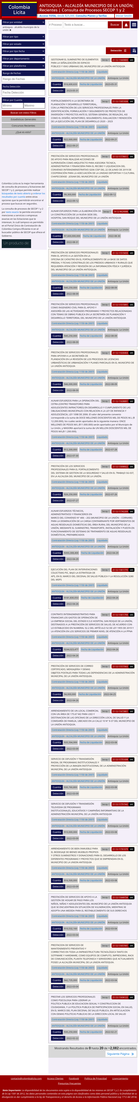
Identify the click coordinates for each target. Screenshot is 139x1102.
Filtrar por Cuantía (12, 100)
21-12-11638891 (120, 401)
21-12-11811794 (120, 614)
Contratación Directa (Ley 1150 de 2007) (73, 71)
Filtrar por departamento (16, 58)
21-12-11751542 (120, 804)
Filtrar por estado (12, 44)
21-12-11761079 (120, 849)
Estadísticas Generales (23, 119)
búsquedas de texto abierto (16, 193)
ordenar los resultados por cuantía (23, 195)
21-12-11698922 (120, 466)
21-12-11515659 (120, 253)
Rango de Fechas (12, 73)
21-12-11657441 (120, 945)
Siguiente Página (121, 1054)
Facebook (74, 1078)
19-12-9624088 (121, 211)
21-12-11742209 (120, 511)
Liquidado (102, 71)
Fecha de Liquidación (91, 84)
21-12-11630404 (120, 352)
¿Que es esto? (23, 132)
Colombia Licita (19, 9)
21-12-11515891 (120, 304)
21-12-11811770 (120, 569)
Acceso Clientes (55, 1078)
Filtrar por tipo (10, 36)
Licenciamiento (120, 1078)
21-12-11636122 (120, 997)
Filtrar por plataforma (14, 65)
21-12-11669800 (120, 60)
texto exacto (12, 212)
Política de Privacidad (95, 1078)
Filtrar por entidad (12, 22)
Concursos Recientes (23, 125)
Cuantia (57, 84)
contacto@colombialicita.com (26, 1078)
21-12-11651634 (120, 101)
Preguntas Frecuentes (69, 1083)
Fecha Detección (11, 86)
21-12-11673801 (120, 711)
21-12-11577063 (120, 666)
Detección (116, 50)
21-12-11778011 (120, 156)
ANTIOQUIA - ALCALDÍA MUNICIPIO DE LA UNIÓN (78, 78)
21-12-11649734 (120, 897)
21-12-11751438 (120, 759)
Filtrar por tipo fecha (14, 51)
